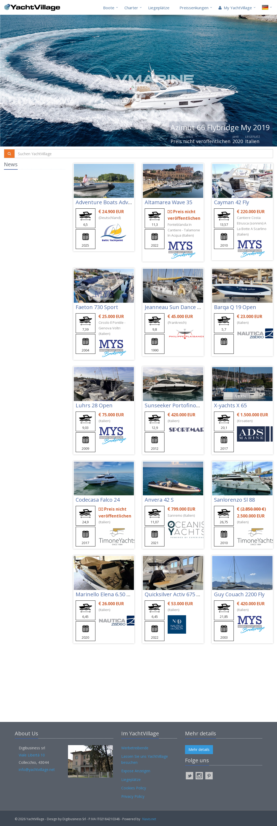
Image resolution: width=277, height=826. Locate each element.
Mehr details (199, 749)
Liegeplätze (158, 7)
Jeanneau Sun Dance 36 (174, 307)
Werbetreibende (134, 747)
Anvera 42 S (159, 499)
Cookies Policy (133, 787)
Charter (131, 7)
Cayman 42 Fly (231, 202)
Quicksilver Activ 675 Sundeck (181, 594)
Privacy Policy (132, 796)
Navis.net (149, 819)
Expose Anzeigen (135, 770)
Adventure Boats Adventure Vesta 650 (123, 202)
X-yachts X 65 (230, 405)
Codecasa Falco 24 (98, 499)
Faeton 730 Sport (97, 307)
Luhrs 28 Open (94, 405)
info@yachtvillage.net (37, 769)
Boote (108, 7)
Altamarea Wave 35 (168, 202)
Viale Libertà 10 (32, 754)
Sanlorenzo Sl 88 (234, 499)
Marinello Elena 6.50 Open (108, 594)
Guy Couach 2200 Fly (239, 594)
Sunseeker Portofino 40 (174, 405)
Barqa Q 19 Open (235, 307)
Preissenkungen (193, 7)
